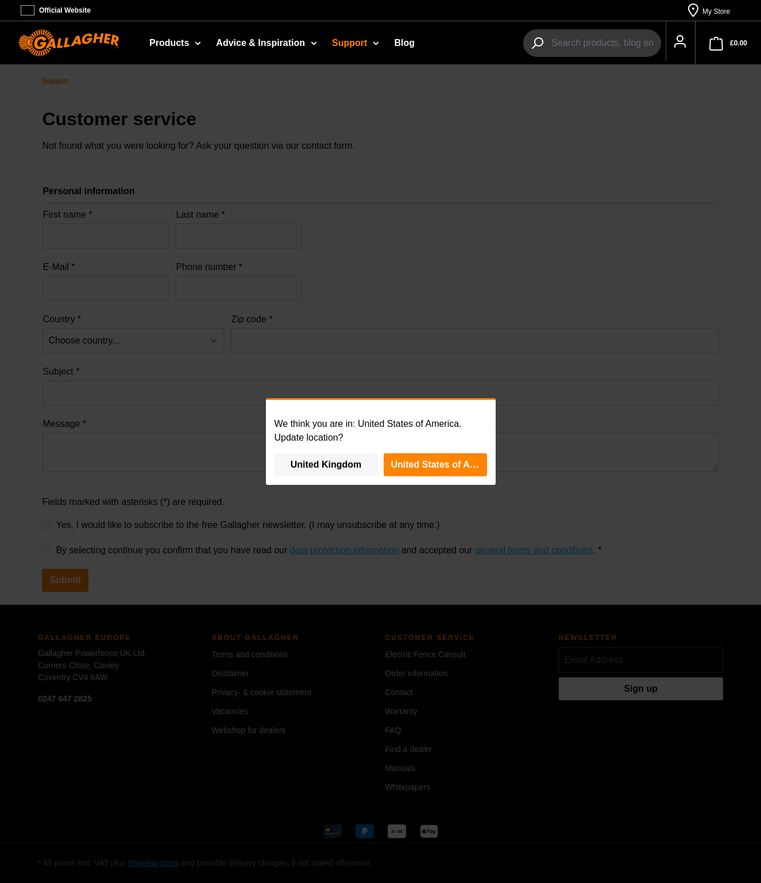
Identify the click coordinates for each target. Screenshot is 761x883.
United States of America (439, 464)
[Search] (524, 43)
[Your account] (673, 43)
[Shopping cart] (728, 43)
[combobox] (593, 43)
